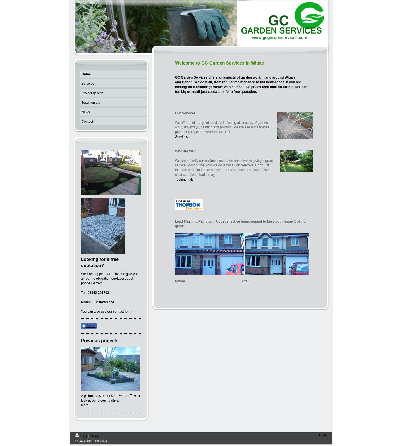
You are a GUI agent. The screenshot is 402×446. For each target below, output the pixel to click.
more (84, 405)
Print (81, 436)
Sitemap (95, 436)
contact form (122, 311)
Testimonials (184, 179)
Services (181, 137)
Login (323, 435)
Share (88, 326)
